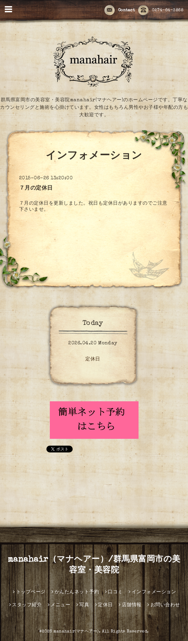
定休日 (92, 359)
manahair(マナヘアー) (76, 632)
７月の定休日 (36, 188)
